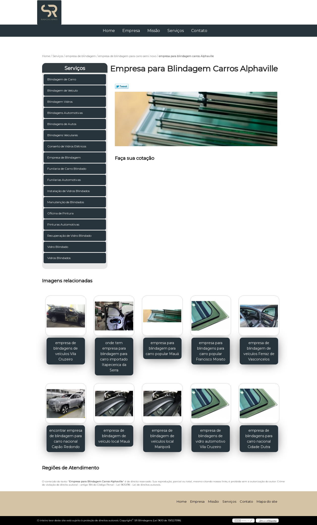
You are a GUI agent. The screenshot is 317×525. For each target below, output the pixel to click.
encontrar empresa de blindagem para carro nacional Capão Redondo (65, 438)
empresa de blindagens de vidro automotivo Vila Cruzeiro (210, 438)
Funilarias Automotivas (64, 180)
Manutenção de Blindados (66, 202)
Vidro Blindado (58, 247)
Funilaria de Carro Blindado (67, 168)
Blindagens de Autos (62, 124)
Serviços (175, 30)
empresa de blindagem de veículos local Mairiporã (162, 438)
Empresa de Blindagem (64, 157)
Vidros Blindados (59, 258)
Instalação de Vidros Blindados (68, 191)
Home (109, 30)
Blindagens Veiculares (63, 135)
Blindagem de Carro (62, 79)
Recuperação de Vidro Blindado (69, 235)
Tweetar (122, 86)
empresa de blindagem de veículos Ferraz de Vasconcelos (258, 351)
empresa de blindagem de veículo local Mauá (114, 436)
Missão (153, 30)
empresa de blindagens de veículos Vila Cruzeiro (65, 351)
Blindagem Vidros (60, 101)
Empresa (131, 30)
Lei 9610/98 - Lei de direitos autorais (138, 484)
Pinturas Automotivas (63, 224)
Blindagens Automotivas (65, 113)
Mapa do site (267, 501)
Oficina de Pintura (60, 213)
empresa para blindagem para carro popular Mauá (162, 348)
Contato (199, 30)
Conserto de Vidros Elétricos (67, 146)
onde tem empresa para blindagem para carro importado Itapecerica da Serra (114, 356)
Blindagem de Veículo (63, 90)
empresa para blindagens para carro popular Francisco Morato (210, 351)
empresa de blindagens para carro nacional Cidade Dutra (258, 438)
